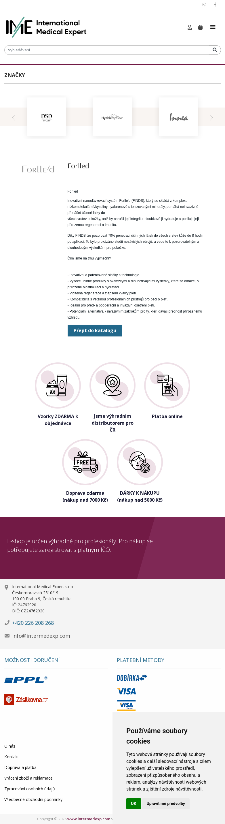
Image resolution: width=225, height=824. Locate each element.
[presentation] (13, 117)
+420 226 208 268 (33, 622)
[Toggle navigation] (213, 27)
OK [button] (133, 803)
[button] (190, 28)
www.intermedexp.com (88, 818)
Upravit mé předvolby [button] (166, 803)
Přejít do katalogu (95, 330)
